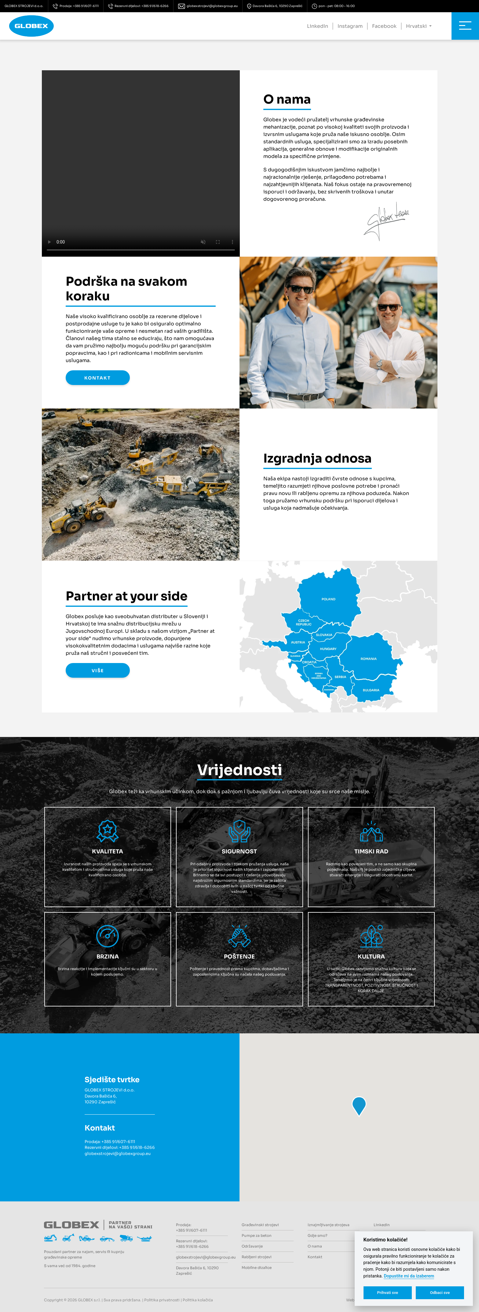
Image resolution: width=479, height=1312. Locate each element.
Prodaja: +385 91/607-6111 (76, 6)
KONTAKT (97, 378)
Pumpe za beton (257, 1235)
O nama (315, 1246)
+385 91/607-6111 (118, 1141)
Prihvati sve (387, 1292)
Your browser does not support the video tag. (141, 163)
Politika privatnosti (162, 1300)
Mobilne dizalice (257, 1267)
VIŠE (98, 670)
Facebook (384, 26)
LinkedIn (317, 26)
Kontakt (315, 1257)
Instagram (350, 26)
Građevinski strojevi (260, 1224)
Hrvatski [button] (417, 26)
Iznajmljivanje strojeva (328, 1224)
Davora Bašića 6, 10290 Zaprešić (275, 6)
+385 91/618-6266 (137, 1147)
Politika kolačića (198, 1300)
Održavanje (252, 1246)
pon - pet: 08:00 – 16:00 (333, 6)
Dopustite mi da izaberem (409, 1276)
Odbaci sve (440, 1292)
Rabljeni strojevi (257, 1257)
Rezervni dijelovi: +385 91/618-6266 (138, 6)
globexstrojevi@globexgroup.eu (208, 6)
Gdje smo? (317, 1235)
